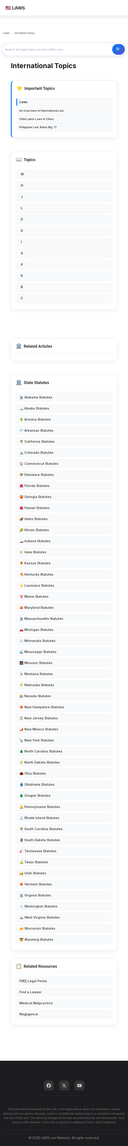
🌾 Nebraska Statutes (36, 685)
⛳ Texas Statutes (33, 862)
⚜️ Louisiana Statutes (36, 585)
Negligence (28, 1014)
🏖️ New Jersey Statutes (38, 718)
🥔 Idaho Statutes (33, 519)
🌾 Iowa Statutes (32, 552)
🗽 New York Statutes (36, 740)
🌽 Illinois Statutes (34, 530)
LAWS (6, 33)
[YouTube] (79, 1085)
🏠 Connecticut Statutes (38, 463)
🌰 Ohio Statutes (32, 773)
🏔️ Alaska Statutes (34, 408)
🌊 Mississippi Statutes (37, 652)
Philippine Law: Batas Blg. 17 (38, 127)
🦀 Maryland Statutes (36, 607)
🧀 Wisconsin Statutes (37, 928)
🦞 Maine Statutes (34, 596)
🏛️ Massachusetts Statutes (41, 618)
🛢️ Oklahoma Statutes (37, 784)
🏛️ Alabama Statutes (35, 397)
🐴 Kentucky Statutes (36, 574)
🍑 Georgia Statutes (35, 497)
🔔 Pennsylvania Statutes (39, 807)
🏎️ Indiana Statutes (35, 541)
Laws (23, 102)
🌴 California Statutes (37, 441)
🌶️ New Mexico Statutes (38, 729)
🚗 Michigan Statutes (36, 630)
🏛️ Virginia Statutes (35, 895)
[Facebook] (49, 1085)
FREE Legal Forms (33, 981)
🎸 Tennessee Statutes (37, 851)
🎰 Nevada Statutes (35, 696)
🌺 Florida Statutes (34, 486)
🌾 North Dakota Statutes (39, 762)
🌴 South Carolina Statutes (41, 829)
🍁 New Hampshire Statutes (41, 707)
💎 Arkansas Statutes (36, 430)
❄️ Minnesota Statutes (37, 641)
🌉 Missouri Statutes (35, 663)
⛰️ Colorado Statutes (36, 452)
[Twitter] (64, 1085)
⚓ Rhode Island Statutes (39, 818)
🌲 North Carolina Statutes (40, 751)
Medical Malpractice (36, 1003)
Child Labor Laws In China (36, 119)
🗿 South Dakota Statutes (39, 840)
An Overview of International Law (41, 110)
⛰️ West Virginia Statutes (39, 917)
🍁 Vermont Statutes (35, 884)
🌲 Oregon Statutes (35, 795)
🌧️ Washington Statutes (38, 906)
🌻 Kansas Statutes (35, 563)
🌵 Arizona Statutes (35, 419)
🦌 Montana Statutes (36, 674)
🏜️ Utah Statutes (32, 873)
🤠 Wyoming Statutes (36, 939)
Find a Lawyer (30, 992)
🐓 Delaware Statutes (36, 475)
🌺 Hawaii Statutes (34, 508)
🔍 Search (118, 49)
